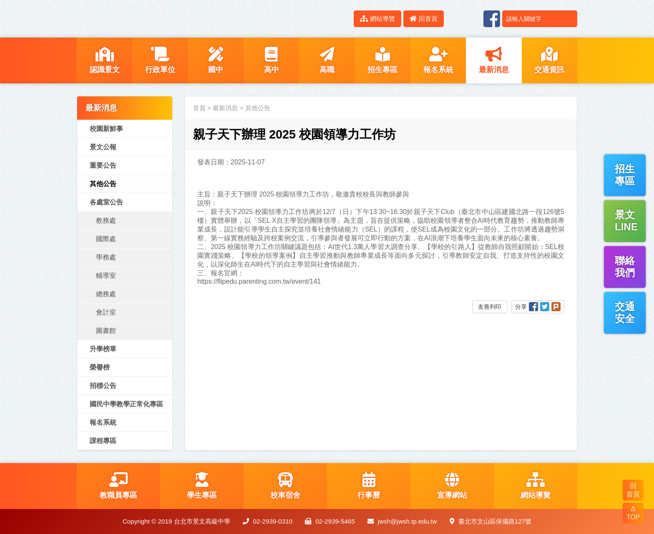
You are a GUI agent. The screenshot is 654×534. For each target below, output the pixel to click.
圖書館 (106, 330)
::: (342, 18)
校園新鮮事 (106, 128)
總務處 (106, 293)
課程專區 (103, 440)
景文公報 (103, 147)
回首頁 (424, 18)
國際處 (106, 238)
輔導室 (106, 275)
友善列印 (489, 306)
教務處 (106, 220)
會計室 (106, 312)
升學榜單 (103, 349)
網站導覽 (377, 18)
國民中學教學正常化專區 (126, 404)
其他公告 (103, 183)
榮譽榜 (100, 367)
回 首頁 (633, 490)
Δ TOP (633, 513)
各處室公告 (106, 202)
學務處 (106, 257)
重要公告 (103, 165)
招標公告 (103, 385)
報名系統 (103, 422)
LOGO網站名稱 (148, 18)
